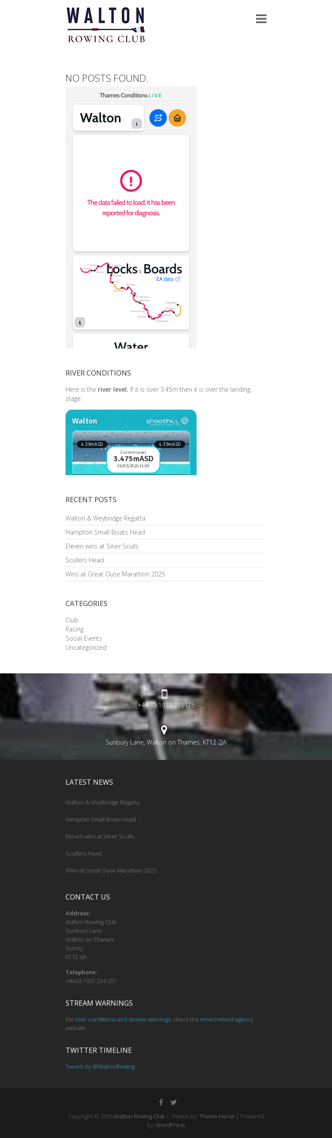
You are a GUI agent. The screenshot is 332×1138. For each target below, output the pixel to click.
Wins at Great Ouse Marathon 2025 (115, 574)
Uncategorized (86, 647)
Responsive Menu (261, 18)
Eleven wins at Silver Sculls (102, 546)
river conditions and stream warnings (122, 1019)
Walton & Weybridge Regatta (105, 518)
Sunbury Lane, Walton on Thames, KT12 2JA (166, 742)
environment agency (226, 1019)
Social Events (84, 638)
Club (72, 620)
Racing (74, 629)
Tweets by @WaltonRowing (100, 1066)
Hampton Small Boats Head (105, 532)
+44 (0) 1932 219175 (166, 705)
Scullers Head (85, 560)
